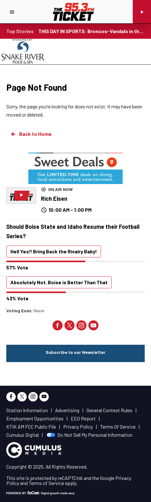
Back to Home (31, 134)
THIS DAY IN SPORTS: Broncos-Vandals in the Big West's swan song (91, 31)
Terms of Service (46, 483)
